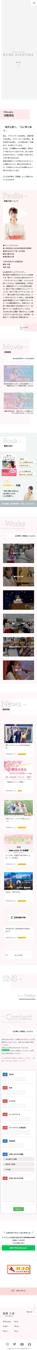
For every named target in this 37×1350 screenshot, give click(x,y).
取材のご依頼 (9, 1164)
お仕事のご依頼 (10, 1159)
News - (16, 1331)
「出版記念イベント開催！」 (16, 782)
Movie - (5, 1331)
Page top (30, 1312)
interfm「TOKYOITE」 (14, 892)
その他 (6, 1169)
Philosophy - (7, 1321)
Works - (17, 1326)
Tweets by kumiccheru (27, 999)
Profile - (5, 1326)
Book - (16, 1321)
